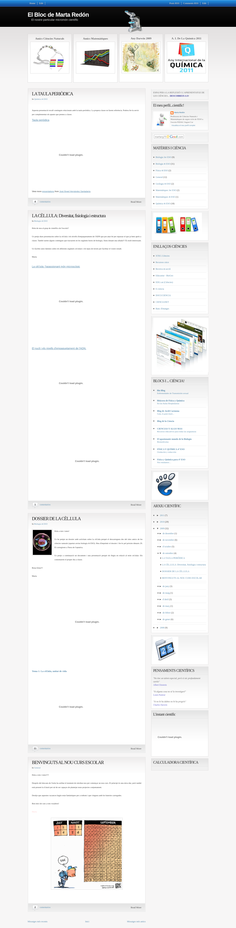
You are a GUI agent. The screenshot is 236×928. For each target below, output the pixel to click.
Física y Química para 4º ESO (171, 459)
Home (32, 3)
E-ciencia (160, 289)
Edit (41, 3)
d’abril (166, 599)
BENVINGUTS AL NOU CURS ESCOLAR (68, 762)
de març (166, 606)
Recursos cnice (162, 262)
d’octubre (167, 546)
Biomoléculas (163, 442)
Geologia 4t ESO (163, 183)
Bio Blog (161, 390)
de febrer (167, 612)
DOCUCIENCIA (163, 295)
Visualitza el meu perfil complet (183, 125)
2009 (162, 528)
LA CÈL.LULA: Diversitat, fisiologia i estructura (68, 215)
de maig (166, 593)
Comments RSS (191, 3)
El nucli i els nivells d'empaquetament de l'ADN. (59, 348)
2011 (162, 515)
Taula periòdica (40, 120)
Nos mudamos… (164, 462)
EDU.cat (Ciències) (164, 282)
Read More (136, 201)
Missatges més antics (136, 921)
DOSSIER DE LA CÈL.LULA (56, 518)
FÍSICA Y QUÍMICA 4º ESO (171, 449)
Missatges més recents (37, 921)
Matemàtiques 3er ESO (166, 190)
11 (35, 748)
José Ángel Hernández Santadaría (74, 191)
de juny (166, 586)
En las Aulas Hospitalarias (168, 403)
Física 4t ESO (162, 170)
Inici (87, 921)
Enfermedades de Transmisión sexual (172, 393)
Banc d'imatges (162, 308)
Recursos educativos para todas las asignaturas (176, 431)
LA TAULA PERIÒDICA (52, 93)
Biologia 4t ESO (41, 221)
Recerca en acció (163, 269)
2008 (162, 627)
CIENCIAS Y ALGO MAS (169, 428)
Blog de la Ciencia (165, 421)
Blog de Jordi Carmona (168, 411)
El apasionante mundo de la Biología (174, 439)
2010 (162, 522)
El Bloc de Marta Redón (58, 14)
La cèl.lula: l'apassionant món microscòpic (56, 266)
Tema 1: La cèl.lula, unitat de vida (49, 671)
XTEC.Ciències (163, 256)
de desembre (168, 533)
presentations (48, 191)
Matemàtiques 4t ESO (165, 197)
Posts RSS (174, 3)
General (37, 768)
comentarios (45, 201)
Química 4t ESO (41, 99)
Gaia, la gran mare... (165, 414)
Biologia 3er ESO (163, 157)
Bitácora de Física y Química (170, 400)
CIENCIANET (162, 302)
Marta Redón (179, 112)
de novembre (168, 540)
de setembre (168, 553)
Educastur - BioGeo (164, 275)
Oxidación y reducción (166, 452)
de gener (166, 619)
